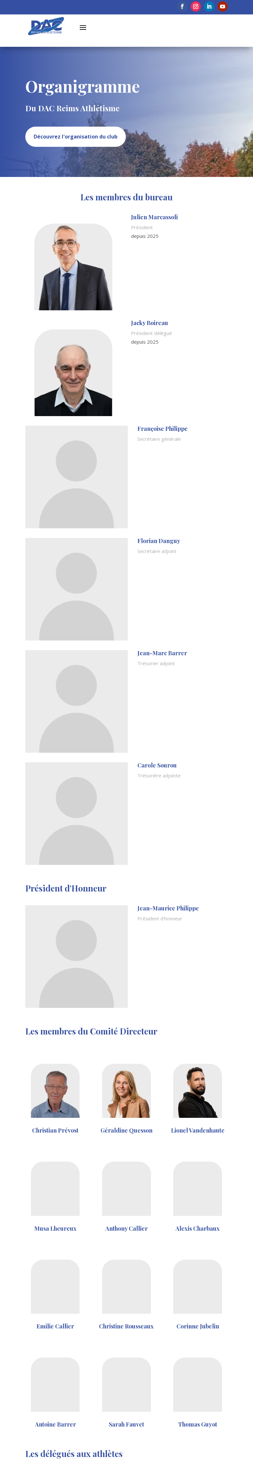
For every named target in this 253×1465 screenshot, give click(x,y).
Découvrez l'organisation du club (76, 136)
